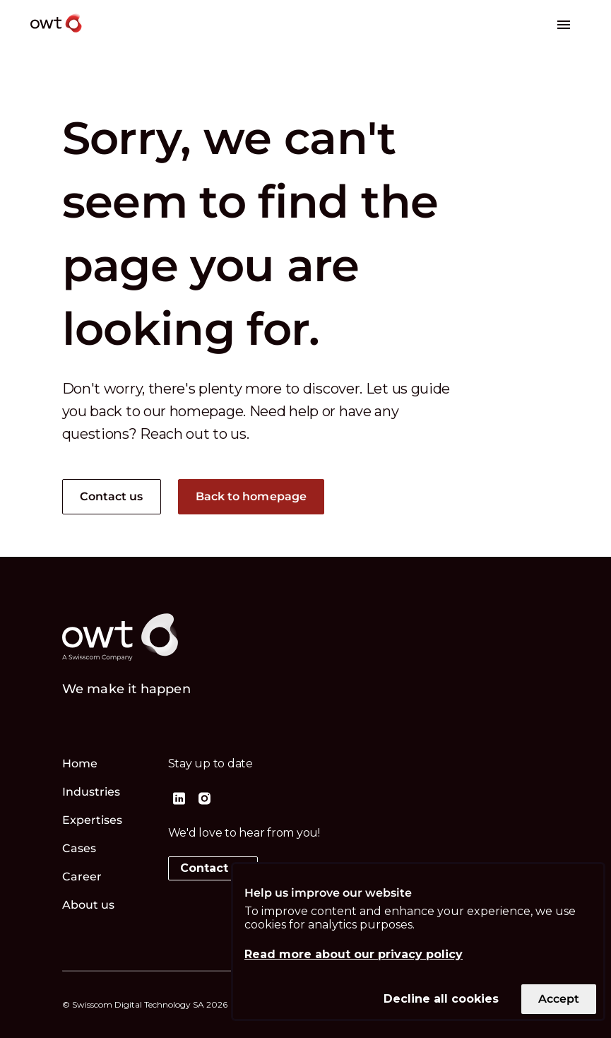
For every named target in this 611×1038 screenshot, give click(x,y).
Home (79, 763)
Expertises (92, 820)
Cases (79, 848)
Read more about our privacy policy (353, 954)
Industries (91, 791)
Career (82, 876)
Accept (558, 998)
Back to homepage (251, 496)
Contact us (111, 496)
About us (88, 905)
